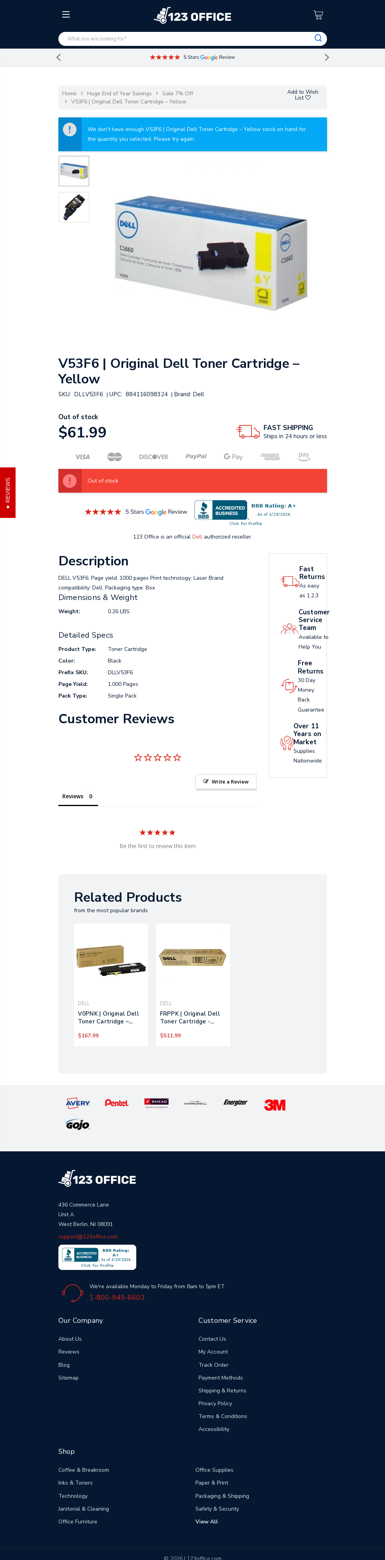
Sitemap (68, 1356)
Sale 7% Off (177, 93)
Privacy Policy (215, 1382)
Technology (73, 1474)
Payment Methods (221, 1356)
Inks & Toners (75, 1462)
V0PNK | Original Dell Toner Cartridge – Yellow (108, 1017)
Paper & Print (211, 1462)
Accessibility (214, 1408)
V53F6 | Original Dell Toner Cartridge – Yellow (128, 101)
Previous (58, 57)
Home (69, 93)
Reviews (68, 1330)
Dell (197, 536)
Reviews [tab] (72, 796)
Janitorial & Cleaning (83, 1487)
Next (327, 57)
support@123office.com (88, 1215)
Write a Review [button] (230, 781)
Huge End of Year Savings (119, 93)
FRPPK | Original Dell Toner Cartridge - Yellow (190, 1017)
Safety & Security (217, 1487)
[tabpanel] (111, 984)
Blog (64, 1343)
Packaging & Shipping (222, 1474)
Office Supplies (214, 1449)
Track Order (214, 1343)
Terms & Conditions (223, 1395)
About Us (70, 1318)
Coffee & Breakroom (83, 1449)
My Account (213, 1330)
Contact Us (212, 1318)
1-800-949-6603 (117, 1276)
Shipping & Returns (222, 1369)
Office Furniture (77, 1500)
